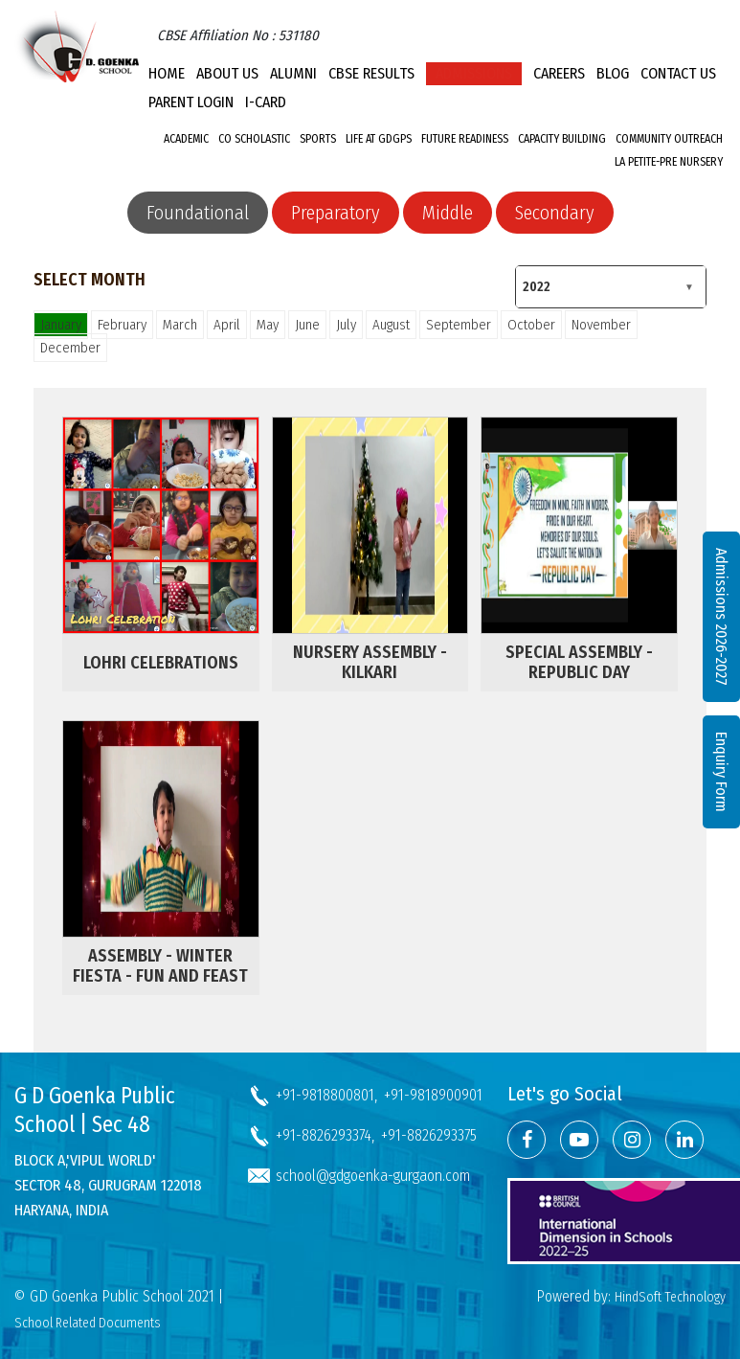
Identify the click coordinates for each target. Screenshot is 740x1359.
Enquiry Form (721, 772)
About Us (227, 73)
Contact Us (678, 73)
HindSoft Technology (670, 1297)
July (346, 324)
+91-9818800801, (326, 1095)
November (601, 324)
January (60, 324)
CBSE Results (371, 73)
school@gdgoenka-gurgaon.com (373, 1175)
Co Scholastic (254, 139)
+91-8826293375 (429, 1135)
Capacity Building (562, 139)
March (180, 324)
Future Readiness (464, 139)
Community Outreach (669, 139)
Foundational (197, 212)
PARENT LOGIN (191, 102)
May (268, 324)
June (307, 324)
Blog (612, 73)
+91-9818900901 (433, 1095)
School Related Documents (87, 1323)
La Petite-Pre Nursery (669, 162)
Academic (186, 139)
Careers (559, 73)
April (226, 324)
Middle (447, 212)
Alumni (293, 73)
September (458, 324)
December (70, 347)
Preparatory (335, 212)
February (122, 324)
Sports (318, 139)
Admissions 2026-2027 (721, 617)
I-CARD (265, 102)
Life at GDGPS (379, 139)
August (391, 324)
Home (166, 73)
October (531, 324)
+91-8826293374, (325, 1135)
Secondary (554, 212)
